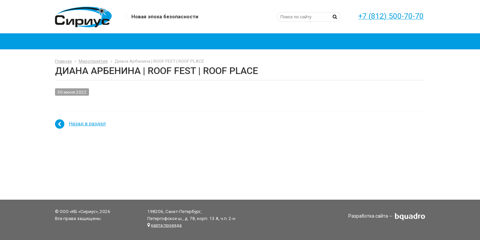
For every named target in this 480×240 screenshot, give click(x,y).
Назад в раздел (87, 124)
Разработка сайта (368, 216)
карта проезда (166, 225)
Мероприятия (93, 61)
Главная (63, 61)
